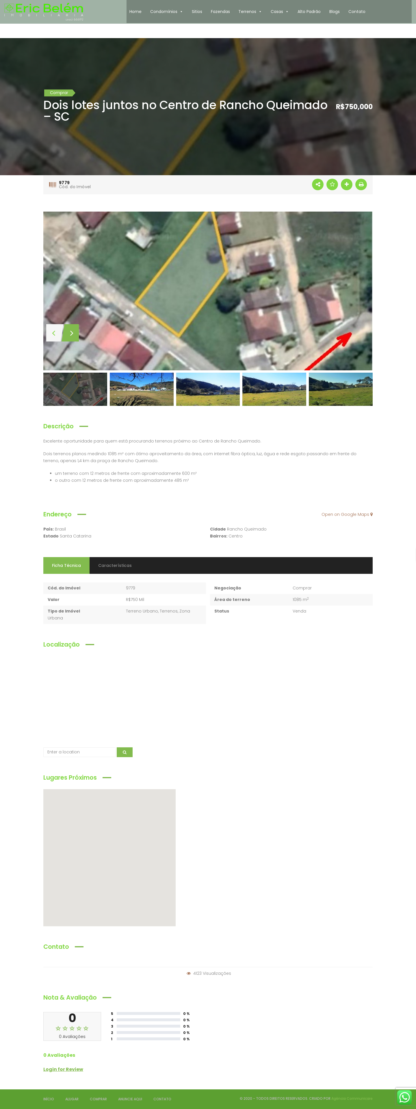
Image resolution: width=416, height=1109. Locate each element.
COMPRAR (98, 1099)
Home (135, 11)
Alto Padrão (309, 11)
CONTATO (162, 1099)
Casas (280, 11)
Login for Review (63, 1069)
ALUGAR (72, 1099)
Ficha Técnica (66, 565)
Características (115, 565)
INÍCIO (48, 1099)
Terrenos (250, 11)
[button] (181, 11)
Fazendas (220, 11)
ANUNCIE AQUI (130, 1099)
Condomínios (166, 11)
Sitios (197, 11)
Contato (356, 11)
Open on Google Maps (347, 514)
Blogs (334, 11)
